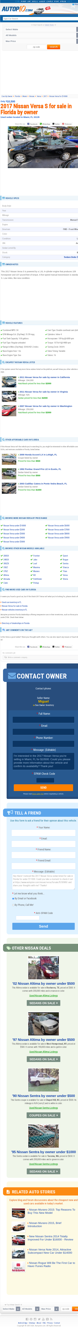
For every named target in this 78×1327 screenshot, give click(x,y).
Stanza (66, 567)
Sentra (65, 563)
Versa (65, 575)
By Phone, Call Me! (23, 905)
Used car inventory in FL (11, 602)
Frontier (36, 555)
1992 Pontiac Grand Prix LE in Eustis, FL (40, 469)
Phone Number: (43, 738)
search (54, 47)
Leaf (35, 563)
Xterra (65, 579)
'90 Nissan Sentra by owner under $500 (43, 1095)
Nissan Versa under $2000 (14, 529)
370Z (5, 571)
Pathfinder (37, 579)
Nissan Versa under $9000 (59, 537)
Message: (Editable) (43, 750)
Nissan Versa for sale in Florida (14, 606)
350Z (5, 567)
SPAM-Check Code (43, 773)
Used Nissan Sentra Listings (43, 1107)
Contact (57, 1322)
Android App (22, 1322)
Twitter (56, 124)
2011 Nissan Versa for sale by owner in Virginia (44, 392)
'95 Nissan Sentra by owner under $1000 (43, 1151)
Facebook (33, 124)
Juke (35, 559)
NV (34, 575)
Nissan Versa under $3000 (14, 533)
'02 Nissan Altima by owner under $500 (43, 983)
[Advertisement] (43, 188)
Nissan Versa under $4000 (14, 537)
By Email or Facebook (24, 899)
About (39, 1322)
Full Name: (44, 713)
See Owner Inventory (44, 705)
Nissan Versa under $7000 (59, 529)
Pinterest (68, 124)
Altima (6, 575)
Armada (6, 579)
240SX (6, 559)
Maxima (36, 567)
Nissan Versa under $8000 (59, 533)
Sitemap (32, 1322)
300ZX (6, 563)
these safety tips (38, 794)
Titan (65, 571)
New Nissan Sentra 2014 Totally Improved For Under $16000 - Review (51, 1237)
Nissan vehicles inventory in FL (14, 609)
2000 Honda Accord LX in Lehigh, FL (38, 454)
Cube (5, 583)
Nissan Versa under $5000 (14, 541)
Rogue (65, 559)
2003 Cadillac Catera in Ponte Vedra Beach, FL (43, 483)
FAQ (44, 1322)
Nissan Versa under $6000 (59, 525)
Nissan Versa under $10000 (14, 525)
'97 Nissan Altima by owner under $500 (43, 1039)
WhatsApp (46, 124)
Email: (43, 725)
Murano (36, 571)
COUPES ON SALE (42, 1115)
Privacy (50, 1322)
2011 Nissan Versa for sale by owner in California (45, 377)
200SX (6, 555)
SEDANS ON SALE (42, 1003)
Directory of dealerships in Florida (16, 623)
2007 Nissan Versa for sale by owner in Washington (46, 406)
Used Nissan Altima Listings (43, 995)
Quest (65, 555)
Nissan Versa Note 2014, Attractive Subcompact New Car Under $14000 (51, 1251)
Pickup (36, 583)
